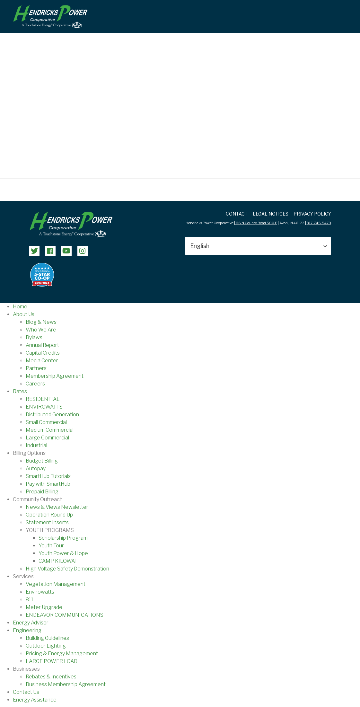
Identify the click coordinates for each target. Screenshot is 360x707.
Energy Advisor (30, 623)
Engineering (27, 630)
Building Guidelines (47, 638)
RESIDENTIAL (43, 399)
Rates (20, 391)
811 (29, 600)
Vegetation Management (55, 584)
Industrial (36, 445)
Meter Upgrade (44, 607)
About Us (23, 314)
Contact (237, 214)
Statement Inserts (47, 522)
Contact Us (26, 692)
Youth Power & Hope (63, 553)
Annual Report (42, 345)
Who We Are (41, 330)
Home (20, 307)
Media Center (42, 361)
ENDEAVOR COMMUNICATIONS (64, 615)
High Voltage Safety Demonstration (67, 569)
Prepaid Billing (42, 492)
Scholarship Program (63, 538)
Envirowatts (40, 592)
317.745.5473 (319, 223)
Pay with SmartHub (48, 484)
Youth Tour (51, 546)
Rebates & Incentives (51, 677)
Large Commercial (47, 438)
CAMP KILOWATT (60, 561)
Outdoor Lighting (46, 646)
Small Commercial (46, 422)
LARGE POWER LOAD (51, 661)
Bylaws (34, 337)
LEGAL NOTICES (270, 214)
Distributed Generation (52, 414)
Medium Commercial (50, 430)
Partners (36, 368)
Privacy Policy (312, 214)
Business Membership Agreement (66, 684)
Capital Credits (43, 353)
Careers (35, 384)
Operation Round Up (49, 515)
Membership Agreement (54, 376)
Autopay (36, 468)
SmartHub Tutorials (48, 476)
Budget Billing (42, 461)
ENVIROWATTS (44, 407)
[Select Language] (258, 246)
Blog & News (41, 322)
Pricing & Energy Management (62, 653)
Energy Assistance (35, 700)
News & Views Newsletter (57, 507)
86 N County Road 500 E (256, 223)
